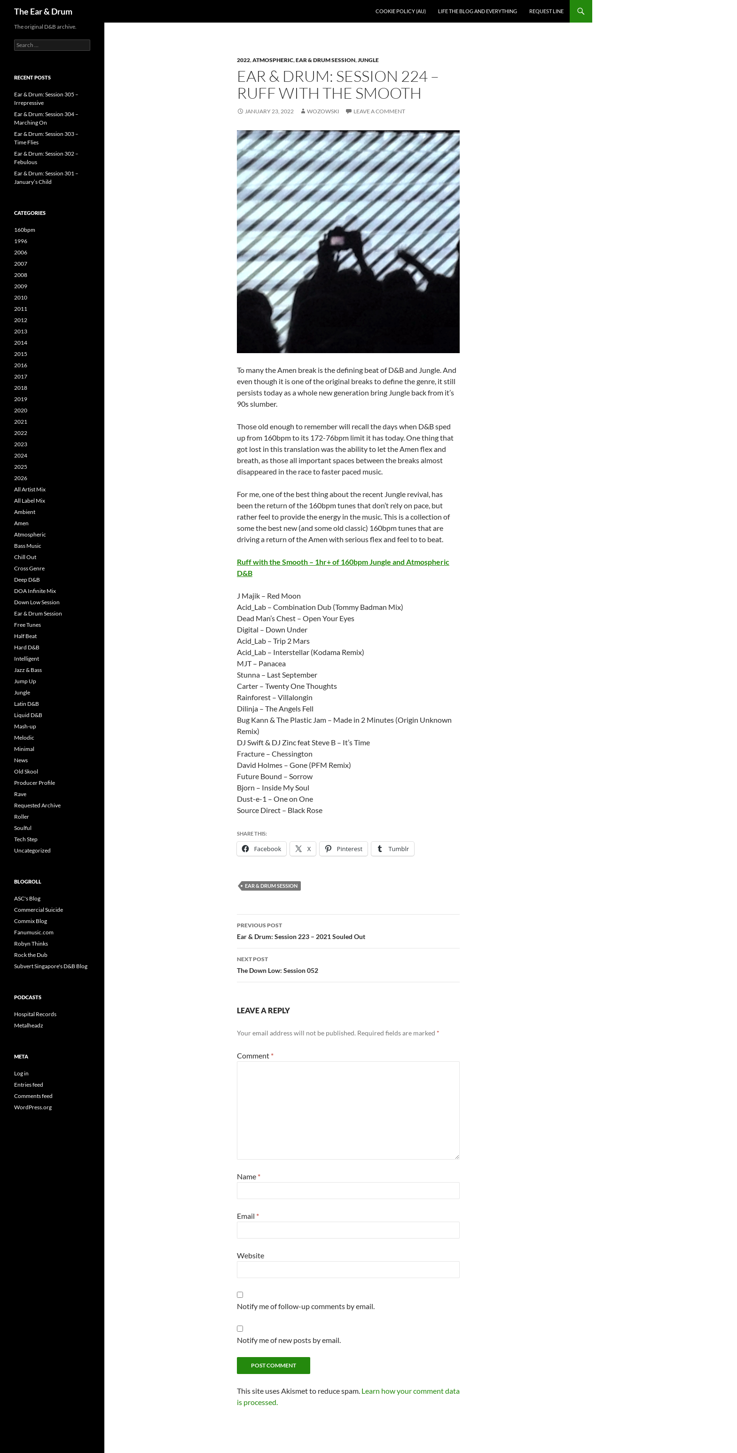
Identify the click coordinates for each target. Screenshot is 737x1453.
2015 (20, 353)
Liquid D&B (28, 715)
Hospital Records (35, 1014)
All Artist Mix (30, 489)
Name (248, 1176)
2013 (20, 331)
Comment (255, 1055)
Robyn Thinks (31, 943)
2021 (20, 421)
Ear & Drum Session (325, 59)
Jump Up (25, 681)
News (21, 760)
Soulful (22, 827)
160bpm (24, 229)
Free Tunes (27, 624)
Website (250, 1255)
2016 (20, 365)
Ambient (24, 511)
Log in (21, 1073)
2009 (20, 286)
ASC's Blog (27, 898)
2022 (243, 59)
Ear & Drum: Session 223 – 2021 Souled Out (348, 930)
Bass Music (27, 545)
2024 (20, 455)
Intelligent (26, 658)
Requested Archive (37, 805)
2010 (20, 297)
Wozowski (323, 111)
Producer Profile (34, 782)
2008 (20, 274)
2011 (20, 308)
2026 (20, 478)
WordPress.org (33, 1107)
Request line (546, 11)
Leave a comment (379, 111)
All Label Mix (29, 500)
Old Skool (26, 771)
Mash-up (25, 726)
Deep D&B (27, 579)
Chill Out (25, 557)
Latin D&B (26, 703)
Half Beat (25, 636)
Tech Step (26, 839)
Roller (21, 816)
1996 (20, 241)
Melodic (24, 737)
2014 (20, 342)
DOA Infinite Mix (35, 590)
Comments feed (33, 1095)
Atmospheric (272, 59)
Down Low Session (37, 602)
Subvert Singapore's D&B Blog (50, 966)
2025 (20, 466)
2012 (20, 320)
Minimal (24, 748)
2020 (20, 410)
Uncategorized (32, 850)
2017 (20, 376)
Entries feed (28, 1084)
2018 (20, 387)
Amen (21, 523)
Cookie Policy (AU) (401, 11)
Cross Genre (29, 568)
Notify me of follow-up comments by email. (306, 1306)
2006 (20, 252)
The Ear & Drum (43, 11)
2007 (20, 263)
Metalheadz (28, 1025)
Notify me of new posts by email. (289, 1339)
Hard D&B (26, 647)
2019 (20, 399)
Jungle (368, 59)
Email (248, 1215)
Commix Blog (30, 920)
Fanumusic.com (34, 932)
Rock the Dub (30, 954)
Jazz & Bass (28, 669)
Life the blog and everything (477, 11)
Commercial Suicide (38, 909)
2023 (20, 444)
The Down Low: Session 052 (348, 964)
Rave (20, 794)
